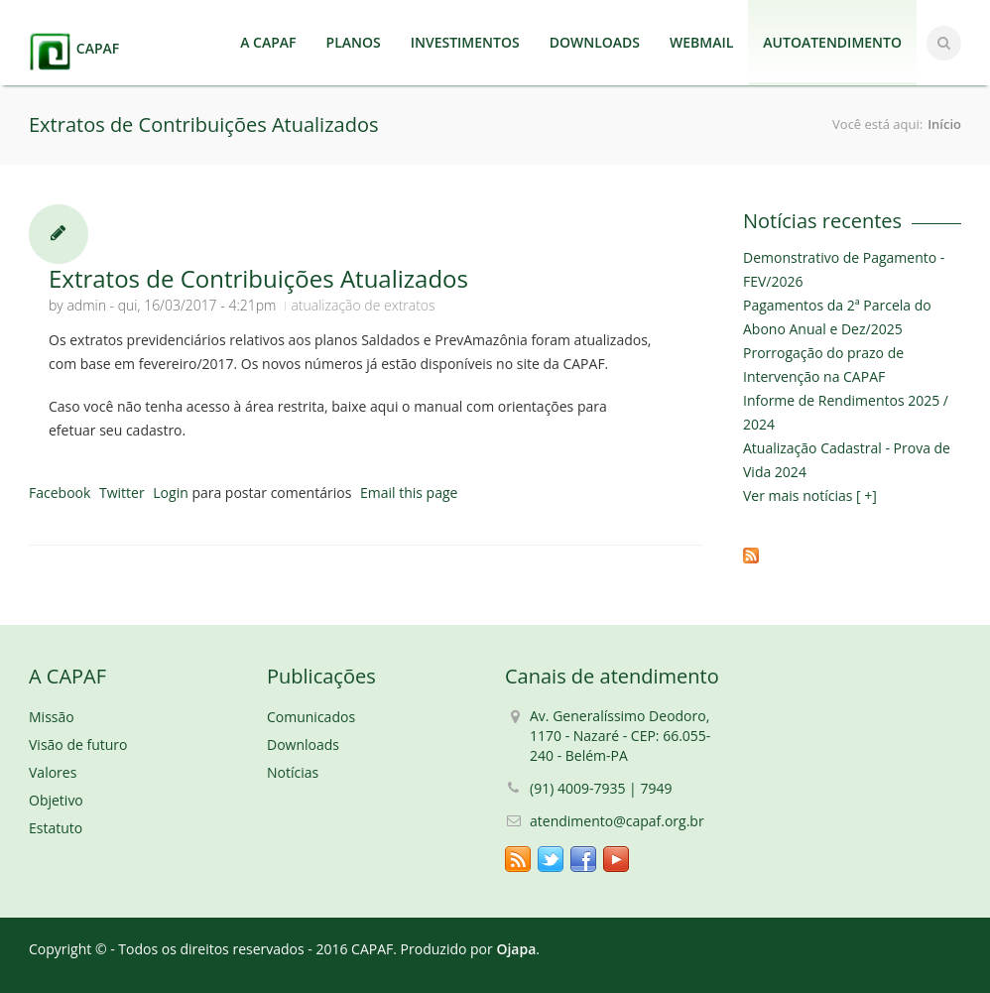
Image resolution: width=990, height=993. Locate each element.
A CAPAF (268, 42)
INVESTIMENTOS (465, 42)
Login (170, 492)
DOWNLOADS (595, 42)
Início (944, 124)
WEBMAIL (701, 42)
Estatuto (55, 827)
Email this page (408, 492)
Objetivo (56, 800)
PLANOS (353, 42)
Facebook (59, 492)
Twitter (122, 492)
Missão (51, 716)
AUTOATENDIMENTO (832, 42)
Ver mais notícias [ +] (810, 495)
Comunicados (311, 716)
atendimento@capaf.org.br (617, 820)
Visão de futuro (78, 744)
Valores (52, 772)
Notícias (292, 772)
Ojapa (516, 948)
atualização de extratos (362, 305)
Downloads (303, 744)
